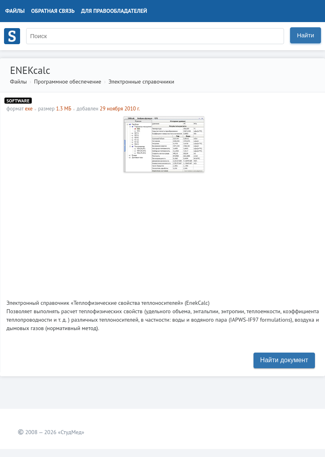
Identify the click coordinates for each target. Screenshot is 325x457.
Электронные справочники (141, 81)
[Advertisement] (162, 232)
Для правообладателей (114, 10)
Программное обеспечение (67, 81)
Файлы (15, 10)
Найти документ (284, 360)
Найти (305, 35)
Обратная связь (53, 10)
